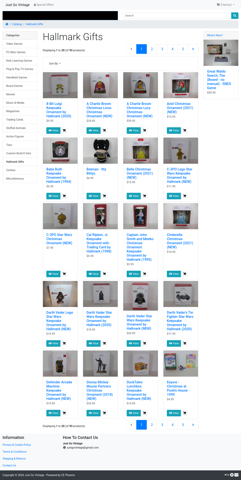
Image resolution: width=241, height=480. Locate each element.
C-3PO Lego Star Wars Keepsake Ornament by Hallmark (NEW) (179, 175)
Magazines (13, 111)
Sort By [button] (54, 63)
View (53, 130)
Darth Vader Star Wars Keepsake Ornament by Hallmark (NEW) (139, 322)
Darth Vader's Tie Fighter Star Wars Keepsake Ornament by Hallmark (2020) (180, 320)
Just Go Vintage (17, 5)
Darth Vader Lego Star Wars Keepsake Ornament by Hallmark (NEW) (59, 320)
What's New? (215, 35)
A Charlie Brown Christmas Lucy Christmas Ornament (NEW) (140, 110)
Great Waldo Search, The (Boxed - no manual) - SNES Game (219, 79)
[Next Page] (193, 49)
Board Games (14, 86)
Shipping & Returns (14, 458)
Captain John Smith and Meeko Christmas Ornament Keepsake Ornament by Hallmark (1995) (140, 247)
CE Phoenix (68, 475)
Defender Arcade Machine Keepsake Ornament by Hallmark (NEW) (59, 390)
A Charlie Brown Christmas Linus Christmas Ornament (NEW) (99, 110)
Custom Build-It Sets (18, 153)
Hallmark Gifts (34, 24)
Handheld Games (16, 77)
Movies (10, 94)
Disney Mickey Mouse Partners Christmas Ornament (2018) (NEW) (100, 390)
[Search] (177, 15)
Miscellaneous (15, 178)
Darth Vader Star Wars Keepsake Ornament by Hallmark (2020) (99, 318)
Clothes (10, 170)
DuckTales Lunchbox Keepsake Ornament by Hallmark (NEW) (139, 390)
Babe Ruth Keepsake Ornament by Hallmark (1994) (58, 175)
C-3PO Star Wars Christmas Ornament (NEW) (59, 239)
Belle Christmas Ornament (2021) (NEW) (140, 173)
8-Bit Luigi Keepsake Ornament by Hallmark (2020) (58, 110)
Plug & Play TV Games (19, 69)
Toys (9, 145)
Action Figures (15, 136)
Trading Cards (14, 119)
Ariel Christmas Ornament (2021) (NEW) (180, 108)
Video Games (14, 43)
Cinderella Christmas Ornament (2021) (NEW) (180, 241)
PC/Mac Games (16, 52)
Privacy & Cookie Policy (17, 444)
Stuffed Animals (16, 128)
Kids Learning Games (19, 60)
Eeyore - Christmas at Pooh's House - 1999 (178, 388)
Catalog (17, 24)
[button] (225, 4)
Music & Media (15, 102)
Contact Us (9, 465)
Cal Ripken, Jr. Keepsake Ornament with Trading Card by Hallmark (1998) (99, 243)
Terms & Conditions (15, 451)
